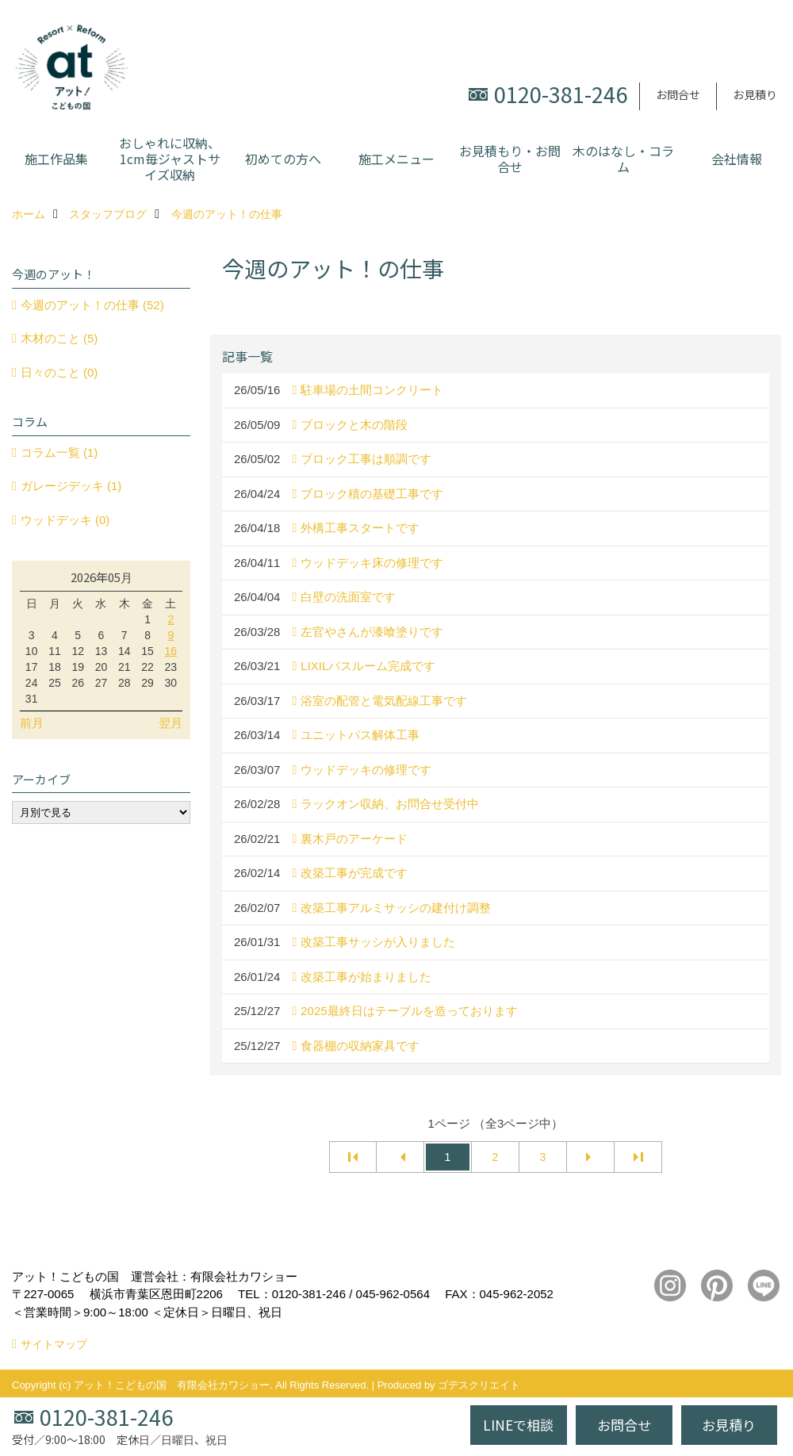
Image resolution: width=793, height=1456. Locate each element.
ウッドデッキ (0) (65, 520)
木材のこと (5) (59, 338)
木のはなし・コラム (623, 158)
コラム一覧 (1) (59, 452)
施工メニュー (396, 158)
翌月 (170, 723)
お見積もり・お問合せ (510, 158)
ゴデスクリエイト (479, 1385)
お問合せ (678, 94)
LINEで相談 (518, 1425)
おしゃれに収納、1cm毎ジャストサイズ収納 (169, 158)
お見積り (755, 94)
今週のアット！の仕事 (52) (92, 305)
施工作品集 (56, 158)
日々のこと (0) (59, 372)
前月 (32, 723)
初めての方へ (283, 158)
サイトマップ (54, 1344)
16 (171, 651)
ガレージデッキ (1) (71, 485)
